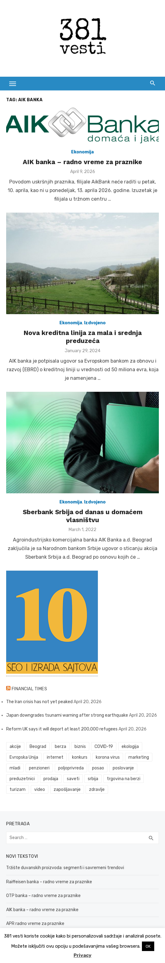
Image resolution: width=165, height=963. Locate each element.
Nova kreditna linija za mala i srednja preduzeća (82, 337)
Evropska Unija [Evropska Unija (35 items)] (24, 757)
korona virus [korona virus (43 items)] (108, 757)
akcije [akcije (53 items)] (15, 746)
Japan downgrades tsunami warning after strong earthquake (67, 715)
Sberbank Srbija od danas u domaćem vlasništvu (83, 516)
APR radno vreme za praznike (35, 923)
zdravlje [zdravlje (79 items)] (97, 789)
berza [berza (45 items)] (60, 746)
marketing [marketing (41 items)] (138, 757)
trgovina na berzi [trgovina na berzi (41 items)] (123, 778)
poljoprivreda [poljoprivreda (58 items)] (71, 768)
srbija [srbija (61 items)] (93, 778)
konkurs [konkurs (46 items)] (79, 757)
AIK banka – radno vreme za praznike (82, 162)
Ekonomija (82, 152)
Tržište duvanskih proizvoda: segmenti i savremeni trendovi (65, 867)
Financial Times (29, 688)
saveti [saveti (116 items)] (73, 778)
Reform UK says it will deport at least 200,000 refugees (62, 729)
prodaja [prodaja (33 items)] (50, 778)
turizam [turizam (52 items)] (18, 789)
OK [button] (148, 946)
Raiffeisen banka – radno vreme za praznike (49, 881)
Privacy (82, 955)
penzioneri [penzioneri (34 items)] (39, 768)
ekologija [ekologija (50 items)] (130, 746)
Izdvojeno (95, 322)
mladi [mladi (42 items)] (15, 768)
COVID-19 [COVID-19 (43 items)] (104, 746)
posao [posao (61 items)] (98, 768)
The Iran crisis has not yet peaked (39, 701)
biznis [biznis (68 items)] (80, 746)
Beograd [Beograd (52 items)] (38, 746)
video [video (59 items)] (39, 789)
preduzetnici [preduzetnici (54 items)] (22, 778)
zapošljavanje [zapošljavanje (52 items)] (67, 789)
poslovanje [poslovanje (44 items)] (123, 768)
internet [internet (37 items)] (55, 757)
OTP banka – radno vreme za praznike (43, 895)
